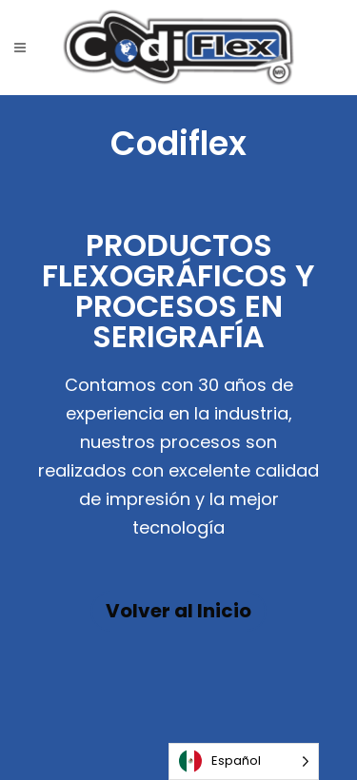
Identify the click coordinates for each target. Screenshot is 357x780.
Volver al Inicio (178, 610)
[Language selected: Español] (244, 761)
